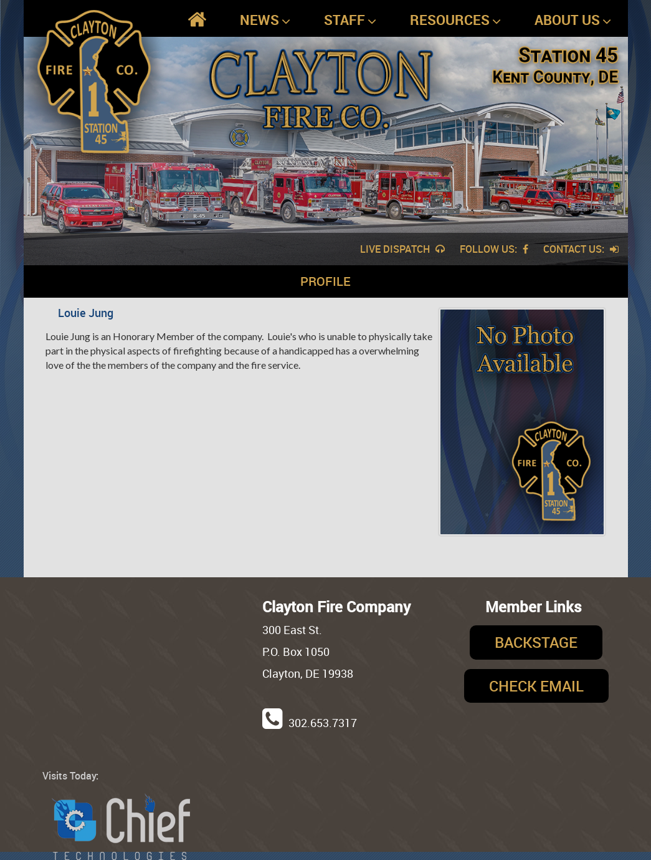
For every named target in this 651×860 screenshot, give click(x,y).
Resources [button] (455, 20)
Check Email (536, 686)
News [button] (265, 20)
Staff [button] (350, 20)
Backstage (536, 642)
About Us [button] (573, 20)
